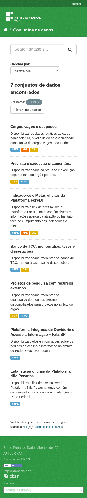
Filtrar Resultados (27, 110)
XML (25, 149)
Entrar (76, 3)
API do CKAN (13, 453)
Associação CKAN (16, 459)
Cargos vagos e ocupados (33, 127)
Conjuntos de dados (33, 30)
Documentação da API (48, 427)
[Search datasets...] (37, 49)
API (25, 427)
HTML (15, 149)
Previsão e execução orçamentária (40, 163)
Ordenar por (19, 64)
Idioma (8, 483)
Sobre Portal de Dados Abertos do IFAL (31, 448)
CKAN (11, 476)
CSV (34, 149)
